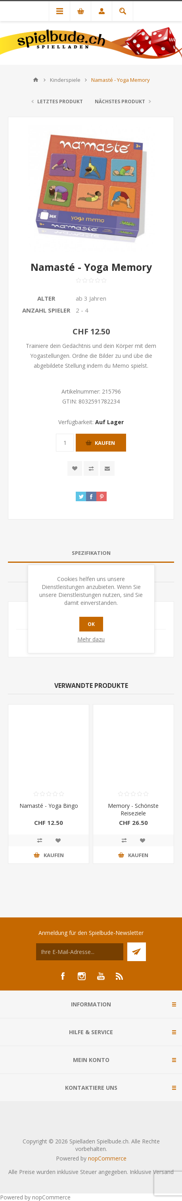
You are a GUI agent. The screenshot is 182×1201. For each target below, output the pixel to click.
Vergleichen (91, 468)
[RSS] (119, 976)
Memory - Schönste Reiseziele (133, 809)
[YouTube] (100, 976)
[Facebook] (62, 976)
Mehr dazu (91, 639)
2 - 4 (82, 310)
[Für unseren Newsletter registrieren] (79, 951)
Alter (46, 298)
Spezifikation (91, 552)
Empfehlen (107, 468)
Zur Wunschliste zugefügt (74, 468)
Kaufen (105, 442)
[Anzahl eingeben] (65, 443)
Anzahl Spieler (46, 310)
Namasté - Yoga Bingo (48, 805)
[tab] (91, 553)
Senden (136, 951)
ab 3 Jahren (91, 298)
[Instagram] (81, 976)
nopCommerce (107, 1158)
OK (91, 624)
